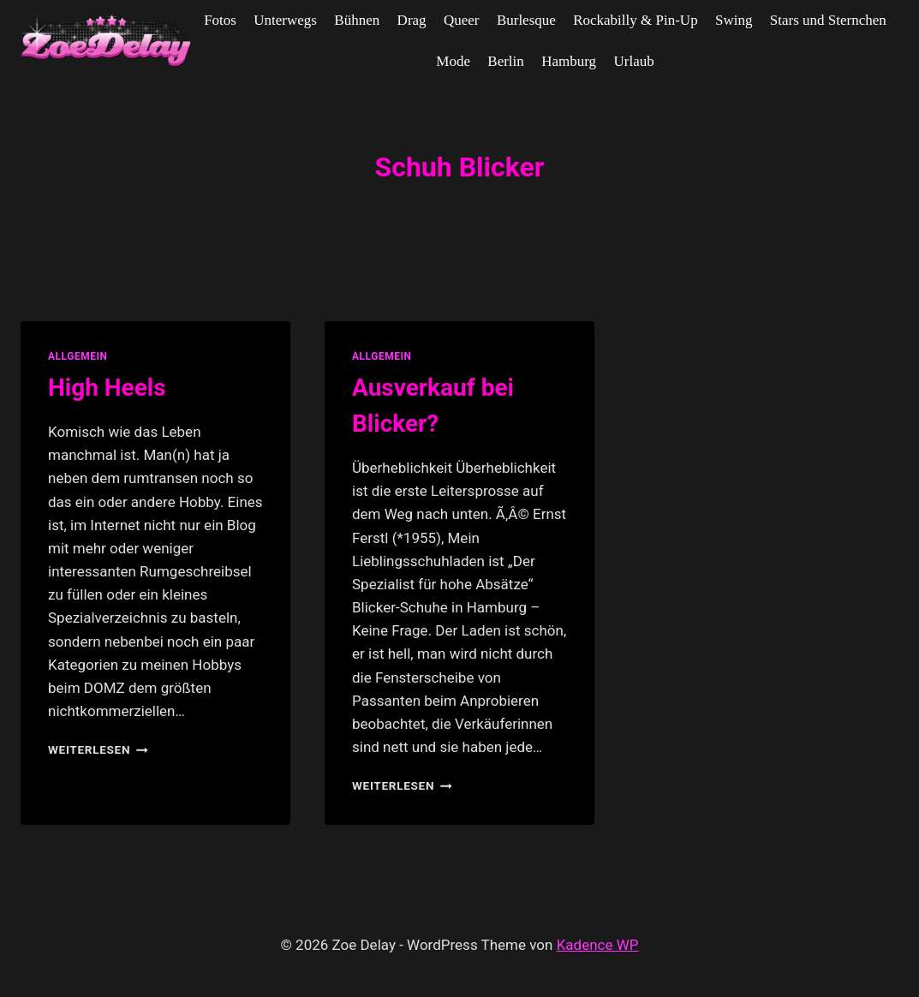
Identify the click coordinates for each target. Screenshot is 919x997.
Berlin (505, 61)
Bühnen (356, 20)
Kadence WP (598, 944)
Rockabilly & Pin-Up (635, 20)
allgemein (78, 356)
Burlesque (526, 20)
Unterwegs (285, 20)
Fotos (220, 20)
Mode (453, 61)
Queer (462, 20)
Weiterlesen (98, 749)
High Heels (107, 387)
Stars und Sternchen (828, 20)
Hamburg (568, 61)
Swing (733, 20)
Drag (412, 20)
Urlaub (633, 61)
